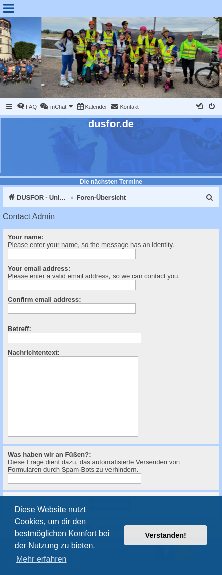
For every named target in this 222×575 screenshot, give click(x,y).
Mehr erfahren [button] (41, 559)
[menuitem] (27, 107)
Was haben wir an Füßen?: (49, 454)
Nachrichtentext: (34, 352)
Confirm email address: (44, 299)
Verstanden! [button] (165, 535)
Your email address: (39, 268)
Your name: (26, 237)
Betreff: (19, 329)
